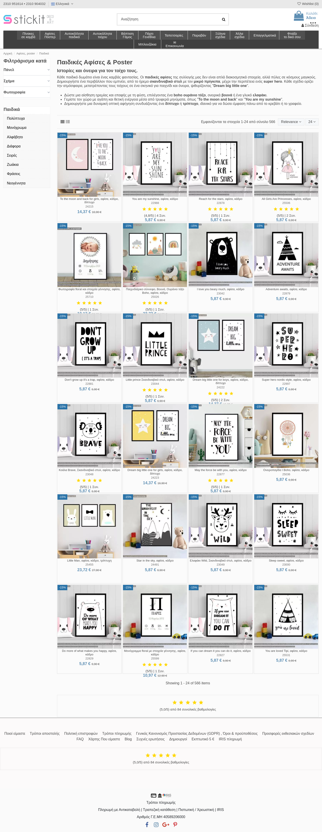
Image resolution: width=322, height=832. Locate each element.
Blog (128, 739)
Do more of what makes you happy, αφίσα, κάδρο (89, 652)
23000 (286, 564)
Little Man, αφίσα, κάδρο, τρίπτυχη (89, 560)
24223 (155, 477)
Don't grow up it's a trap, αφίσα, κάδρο (89, 379)
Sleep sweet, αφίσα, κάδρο (286, 560)
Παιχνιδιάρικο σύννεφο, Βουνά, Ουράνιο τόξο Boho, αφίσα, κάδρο (155, 290)
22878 (221, 203)
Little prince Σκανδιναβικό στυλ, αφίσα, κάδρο (155, 379)
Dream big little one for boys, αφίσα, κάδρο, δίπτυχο (221, 381)
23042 (221, 293)
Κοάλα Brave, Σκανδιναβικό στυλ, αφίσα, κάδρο (89, 470)
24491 (155, 564)
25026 (155, 296)
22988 (155, 203)
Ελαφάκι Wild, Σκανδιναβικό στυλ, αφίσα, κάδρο (220, 560)
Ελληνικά (62, 4)
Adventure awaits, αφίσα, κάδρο (286, 289)
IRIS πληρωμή (230, 739)
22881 (89, 383)
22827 (221, 655)
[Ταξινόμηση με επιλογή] (291, 121)
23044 (155, 383)
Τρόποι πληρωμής (116, 733)
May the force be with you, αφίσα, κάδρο (221, 470)
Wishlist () (308, 4)
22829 (89, 658)
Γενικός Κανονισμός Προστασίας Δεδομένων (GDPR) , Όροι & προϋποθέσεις (197, 733)
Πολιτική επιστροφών (81, 733)
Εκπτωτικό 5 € (203, 739)
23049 (221, 564)
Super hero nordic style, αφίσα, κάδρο (286, 379)
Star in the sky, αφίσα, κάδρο (155, 560)
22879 (286, 293)
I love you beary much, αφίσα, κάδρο (220, 289)
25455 (89, 564)
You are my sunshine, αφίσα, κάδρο (155, 199)
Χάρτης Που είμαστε (104, 739)
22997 (286, 383)
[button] (239, 35)
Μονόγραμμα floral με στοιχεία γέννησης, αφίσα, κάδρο (155, 652)
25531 (286, 655)
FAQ (80, 739)
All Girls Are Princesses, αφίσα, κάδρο (286, 199)
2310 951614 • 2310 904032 (24, 4)
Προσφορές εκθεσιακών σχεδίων (288, 733)
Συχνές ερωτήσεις (150, 739)
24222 (221, 387)
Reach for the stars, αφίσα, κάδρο (220, 199)
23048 (89, 474)
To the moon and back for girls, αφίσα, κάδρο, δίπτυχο (89, 200)
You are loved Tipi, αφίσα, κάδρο (286, 651)
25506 (286, 203)
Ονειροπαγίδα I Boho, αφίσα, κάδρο (286, 470)
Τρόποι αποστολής (44, 733)
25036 (286, 474)
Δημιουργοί (178, 739)
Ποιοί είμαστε (14, 733)
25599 (155, 658)
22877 (221, 474)
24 (312, 122)
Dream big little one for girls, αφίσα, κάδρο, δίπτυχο (154, 471)
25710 (89, 296)
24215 (89, 206)
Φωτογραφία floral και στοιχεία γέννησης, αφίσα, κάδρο (89, 290)
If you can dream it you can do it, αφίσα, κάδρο (221, 651)
